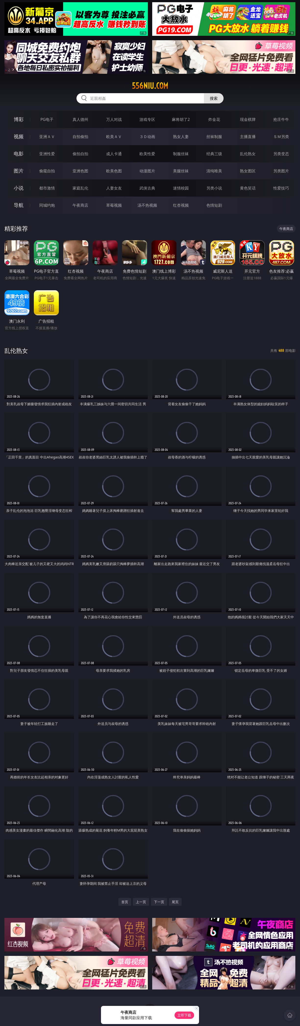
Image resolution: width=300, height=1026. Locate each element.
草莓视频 (114, 205)
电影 (19, 153)
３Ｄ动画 (147, 136)
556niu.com (150, 86)
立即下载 (184, 1015)
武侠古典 (147, 188)
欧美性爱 (147, 153)
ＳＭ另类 (281, 136)
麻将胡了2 (181, 119)
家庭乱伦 (80, 188)
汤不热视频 (147, 205)
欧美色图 (114, 171)
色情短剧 (214, 205)
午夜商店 (80, 205)
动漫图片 (147, 171)
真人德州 (80, 119)
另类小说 (214, 188)
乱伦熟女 (248, 153)
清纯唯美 (214, 171)
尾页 (175, 901)
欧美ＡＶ (114, 136)
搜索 (214, 98)
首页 (124, 901)
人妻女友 (114, 188)
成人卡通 (114, 153)
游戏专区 (147, 119)
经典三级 (214, 153)
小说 (19, 188)
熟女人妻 (181, 136)
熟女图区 (248, 171)
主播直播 (248, 136)
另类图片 (281, 171)
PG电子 (46, 119)
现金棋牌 (248, 119)
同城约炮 (47, 205)
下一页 (159, 901)
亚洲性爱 (47, 153)
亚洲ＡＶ (47, 136)
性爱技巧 (281, 188)
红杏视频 (181, 205)
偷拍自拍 (80, 153)
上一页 (141, 901)
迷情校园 (181, 188)
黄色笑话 (248, 188)
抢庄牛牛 (281, 119)
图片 (19, 170)
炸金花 (214, 119)
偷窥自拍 (47, 171)
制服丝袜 (181, 153)
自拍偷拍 (80, 136)
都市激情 (47, 188)
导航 (19, 205)
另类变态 (281, 153)
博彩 (19, 119)
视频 (19, 136)
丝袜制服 (214, 136)
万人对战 (114, 119)
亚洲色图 (80, 171)
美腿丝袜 (181, 171)
